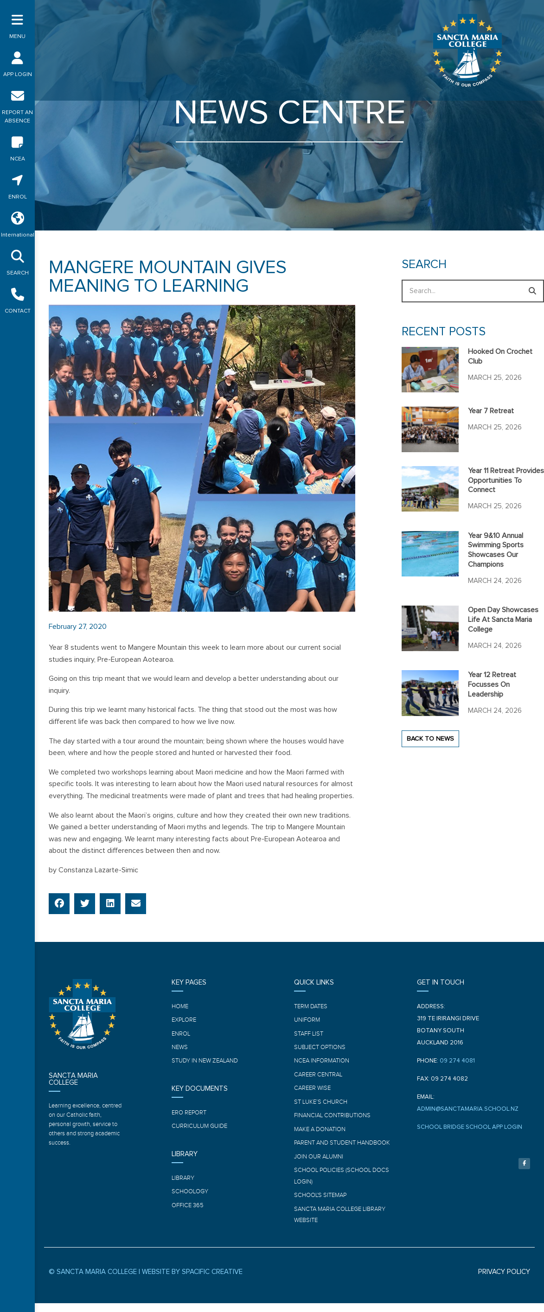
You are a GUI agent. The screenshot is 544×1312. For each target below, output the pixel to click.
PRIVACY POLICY (504, 1280)
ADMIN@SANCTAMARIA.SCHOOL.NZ (467, 1109)
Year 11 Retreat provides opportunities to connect (506, 480)
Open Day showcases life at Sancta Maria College (503, 619)
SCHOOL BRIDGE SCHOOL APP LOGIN (469, 1127)
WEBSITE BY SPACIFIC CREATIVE (192, 1280)
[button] (59, 903)
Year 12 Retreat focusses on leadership (492, 684)
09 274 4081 (457, 1061)
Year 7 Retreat (491, 411)
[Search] (532, 291)
